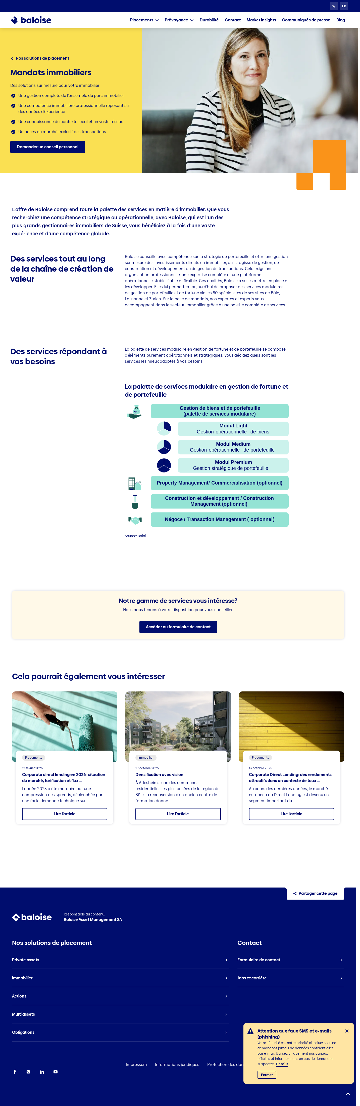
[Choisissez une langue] (344, 6)
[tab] (144, 20)
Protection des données (230, 1064)
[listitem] (209, 20)
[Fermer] (347, 1031)
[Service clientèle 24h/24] (334, 6)
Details (282, 1063)
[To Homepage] (36, 20)
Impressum (136, 1064)
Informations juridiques (177, 1064)
